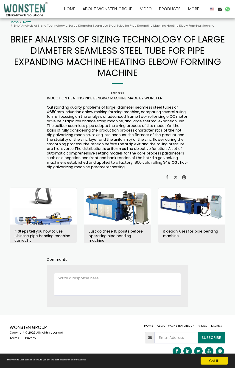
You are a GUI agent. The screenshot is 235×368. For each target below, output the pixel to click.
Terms (14, 338)
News (27, 22)
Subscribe (211, 337)
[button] (219, 9)
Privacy (30, 338)
